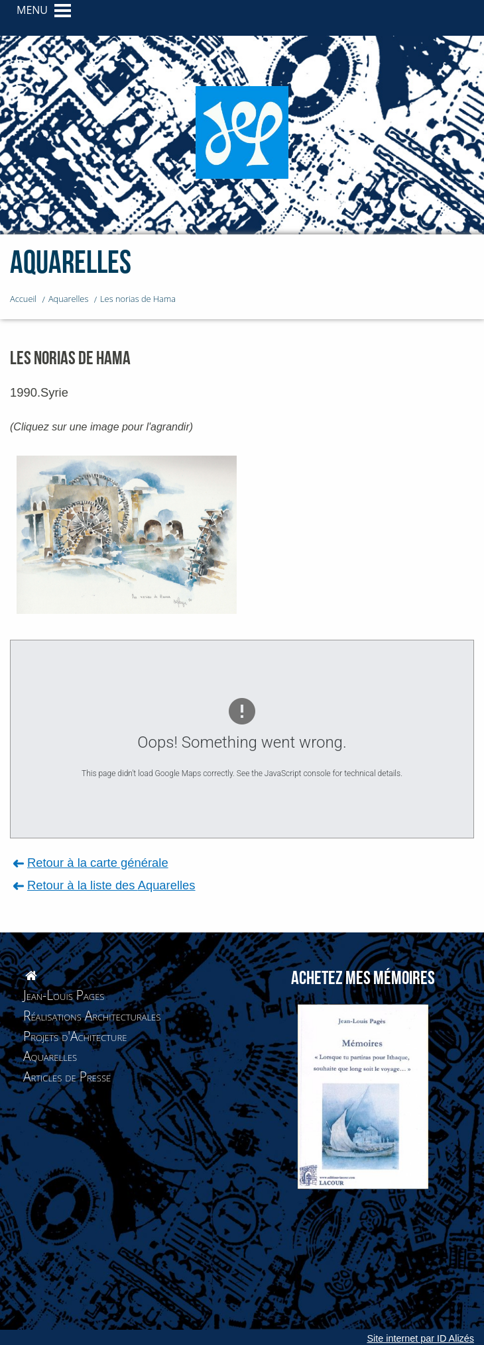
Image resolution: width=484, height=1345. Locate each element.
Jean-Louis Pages (63, 995)
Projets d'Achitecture (75, 1036)
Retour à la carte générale (97, 863)
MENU (32, 10)
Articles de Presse (67, 1076)
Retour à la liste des (111, 885)
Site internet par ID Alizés (420, 1338)
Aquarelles (50, 1056)
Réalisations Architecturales (91, 1015)
